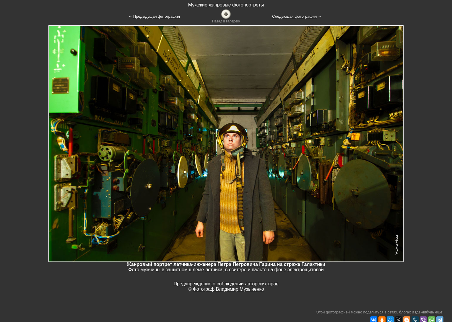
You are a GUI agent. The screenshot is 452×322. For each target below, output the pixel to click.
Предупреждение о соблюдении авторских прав (225, 283)
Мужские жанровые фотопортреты (226, 4)
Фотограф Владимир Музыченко (228, 289)
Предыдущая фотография (156, 16)
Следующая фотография (294, 16)
